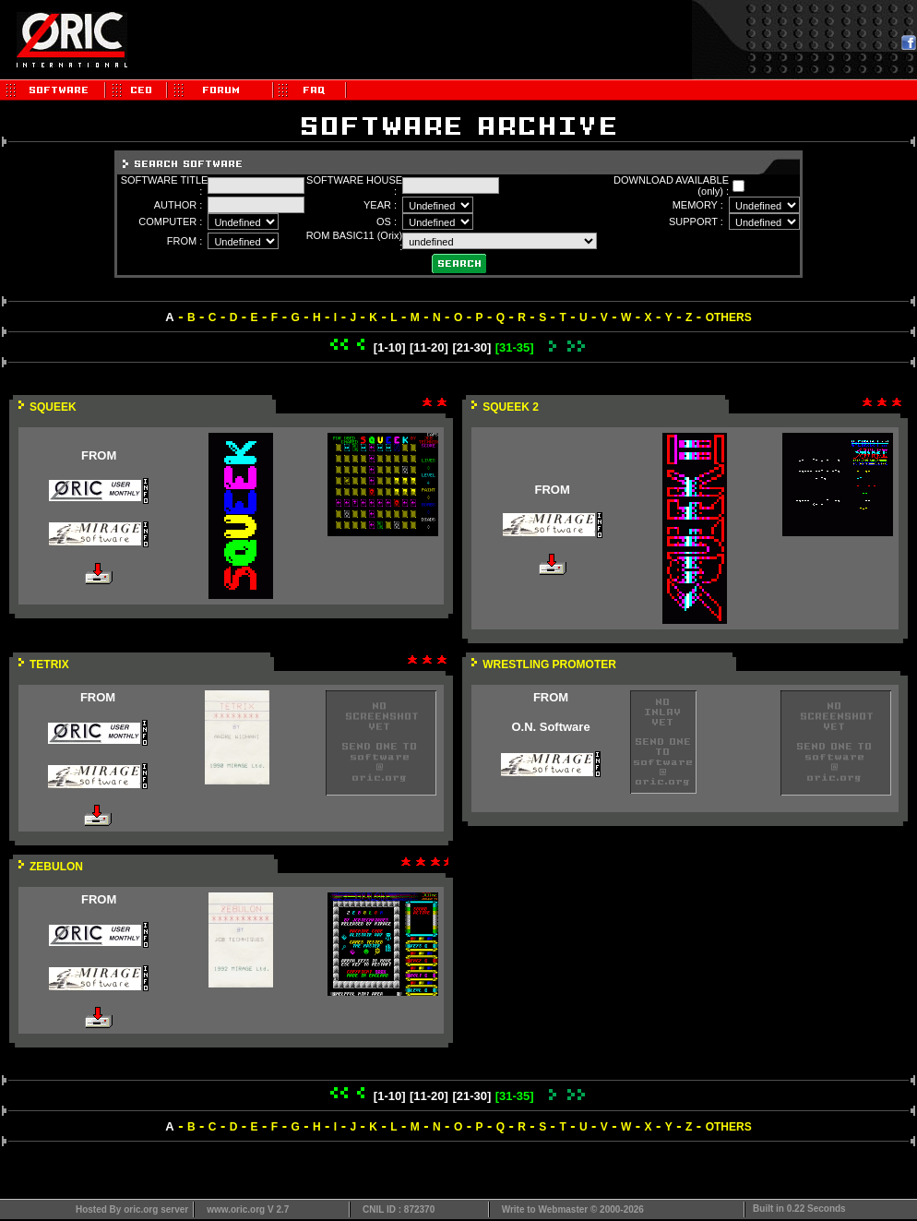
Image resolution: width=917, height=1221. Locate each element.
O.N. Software (550, 727)
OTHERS (729, 317)
